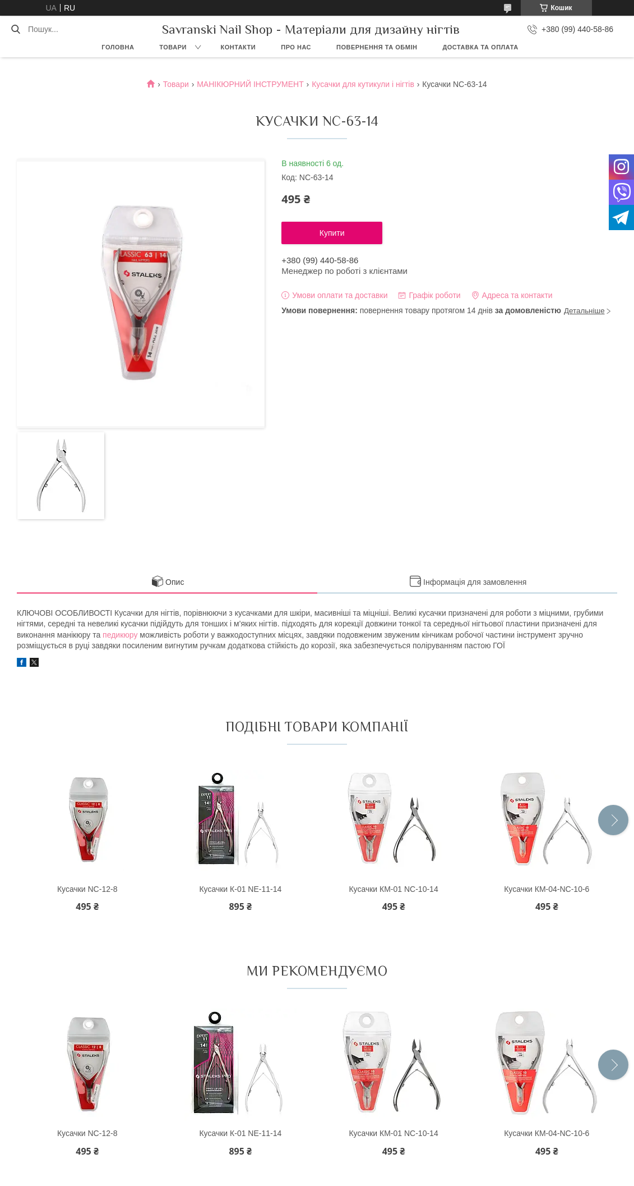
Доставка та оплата (480, 47)
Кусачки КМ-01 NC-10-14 (393, 889)
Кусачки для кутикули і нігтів (363, 84)
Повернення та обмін (376, 47)
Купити (332, 232)
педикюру (120, 634)
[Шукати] (15, 29)
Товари (173, 47)
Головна (117, 47)
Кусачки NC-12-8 (87, 889)
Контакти (238, 47)
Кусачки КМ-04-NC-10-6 (546, 889)
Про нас (296, 47)
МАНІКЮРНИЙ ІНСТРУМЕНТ (250, 84)
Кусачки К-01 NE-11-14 (240, 889)
